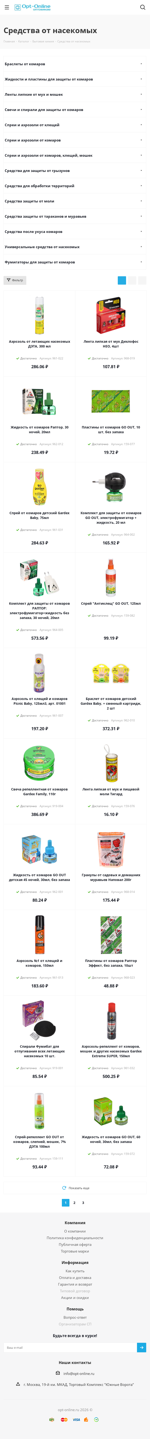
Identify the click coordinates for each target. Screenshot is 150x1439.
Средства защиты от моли (29, 201)
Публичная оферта (75, 1244)
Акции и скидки (75, 1297)
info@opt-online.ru (79, 1373)
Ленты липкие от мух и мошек (34, 94)
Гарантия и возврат (75, 1284)
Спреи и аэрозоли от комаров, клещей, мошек (48, 155)
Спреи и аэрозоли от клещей (32, 124)
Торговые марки (75, 1251)
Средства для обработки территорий (39, 185)
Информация (75, 1262)
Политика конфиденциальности (75, 1237)
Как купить (75, 1270)
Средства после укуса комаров (33, 231)
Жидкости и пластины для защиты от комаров (49, 79)
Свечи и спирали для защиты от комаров (44, 109)
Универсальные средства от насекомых (42, 246)
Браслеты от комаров (25, 63)
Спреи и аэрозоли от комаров (33, 140)
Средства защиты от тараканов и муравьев (45, 216)
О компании (75, 1231)
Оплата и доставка (75, 1277)
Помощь (75, 1309)
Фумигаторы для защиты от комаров (40, 262)
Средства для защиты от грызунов (37, 170)
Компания (75, 1222)
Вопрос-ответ (75, 1317)
